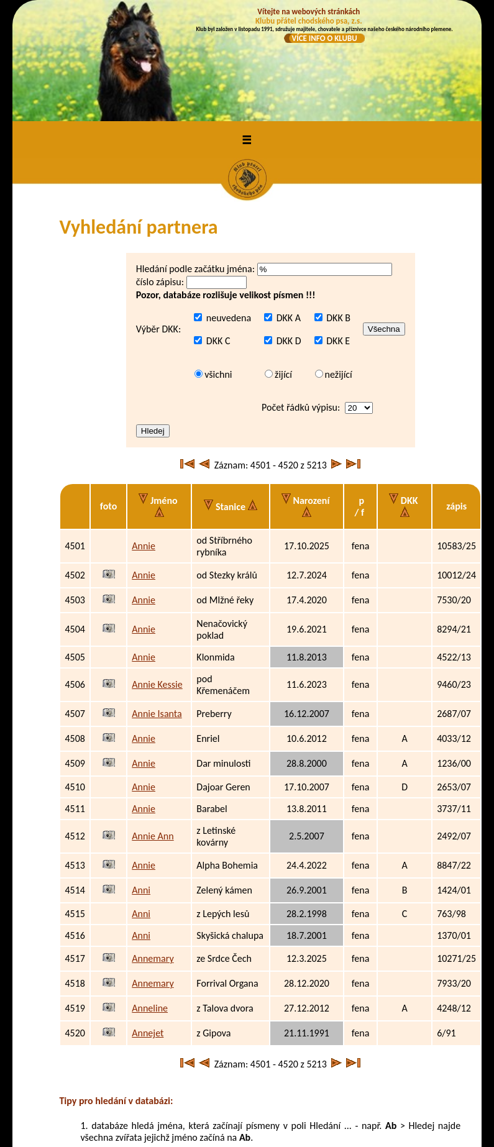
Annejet (147, 924)
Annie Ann (152, 727)
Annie (143, 437)
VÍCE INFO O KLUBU (324, 38)
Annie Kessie (157, 576)
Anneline (150, 899)
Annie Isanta (156, 605)
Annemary (152, 850)
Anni (141, 781)
